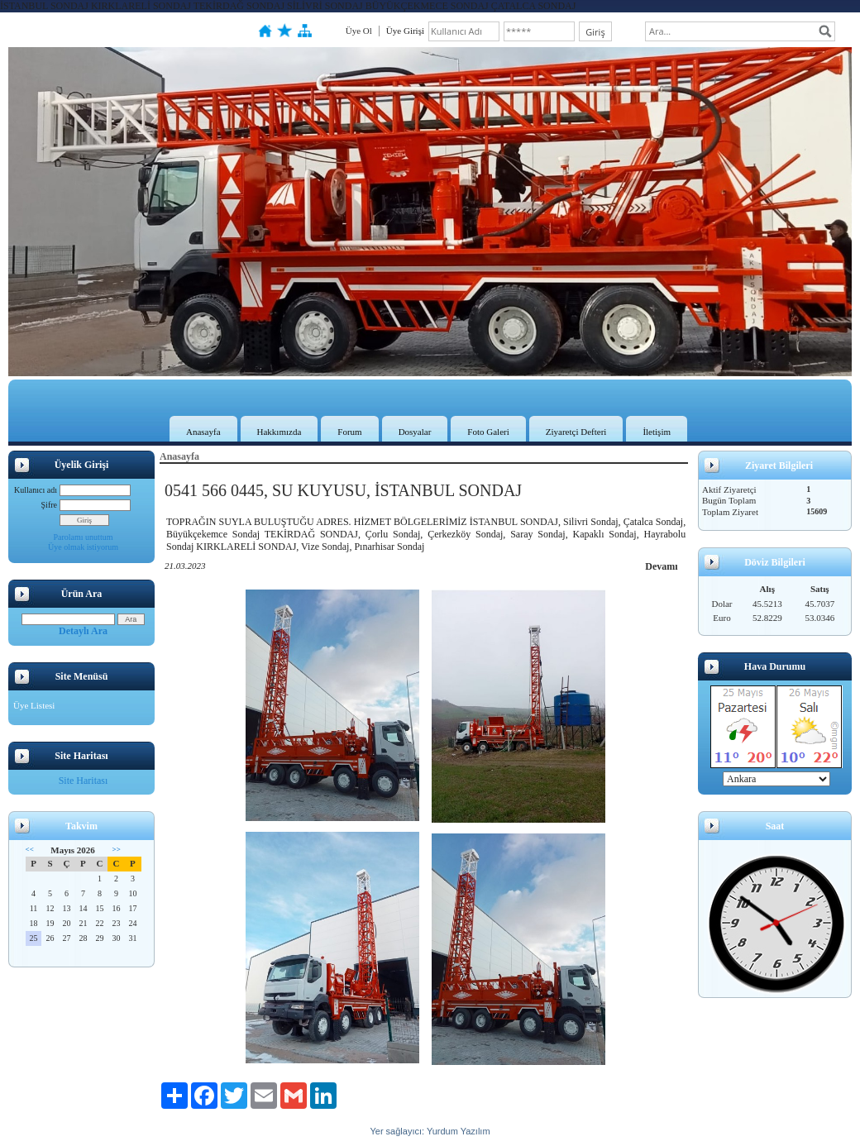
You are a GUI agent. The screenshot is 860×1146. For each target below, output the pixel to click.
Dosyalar (415, 432)
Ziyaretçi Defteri (576, 432)
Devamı (661, 566)
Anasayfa (203, 432)
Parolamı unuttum (83, 537)
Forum (349, 432)
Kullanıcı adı (35, 489)
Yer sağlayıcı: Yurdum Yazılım (430, 1131)
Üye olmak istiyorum (83, 547)
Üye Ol (359, 31)
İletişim (657, 432)
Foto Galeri (488, 432)
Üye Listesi (34, 705)
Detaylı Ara (83, 631)
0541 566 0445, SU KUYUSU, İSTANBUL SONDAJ (343, 490)
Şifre (49, 504)
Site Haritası (83, 780)
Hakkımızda (279, 432)
